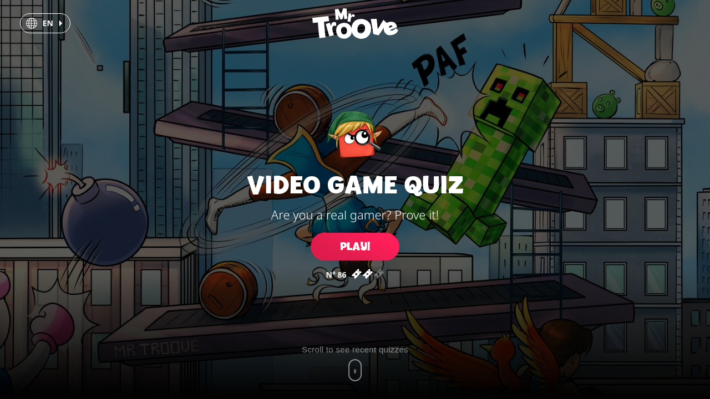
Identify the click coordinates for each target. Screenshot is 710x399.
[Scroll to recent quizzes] (355, 363)
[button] (45, 23)
